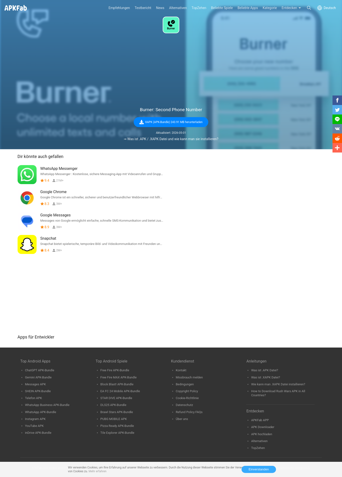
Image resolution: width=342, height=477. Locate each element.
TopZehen (258, 448)
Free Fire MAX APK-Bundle (118, 377)
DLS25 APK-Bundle (113, 405)
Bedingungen (185, 384)
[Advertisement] (171, 70)
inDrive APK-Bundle (38, 432)
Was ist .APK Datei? (264, 370)
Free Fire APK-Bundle (114, 370)
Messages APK (35, 384)
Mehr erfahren (97, 471)
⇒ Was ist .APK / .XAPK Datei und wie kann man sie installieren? (171, 139)
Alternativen (259, 441)
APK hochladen (261, 434)
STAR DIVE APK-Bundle (116, 398)
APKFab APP (260, 420)
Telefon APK (33, 398)
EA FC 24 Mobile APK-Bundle (120, 391)
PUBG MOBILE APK (113, 419)
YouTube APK (34, 426)
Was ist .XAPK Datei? (265, 377)
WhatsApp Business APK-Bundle (47, 405)
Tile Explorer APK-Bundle (117, 432)
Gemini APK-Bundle (38, 377)
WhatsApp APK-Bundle (40, 412)
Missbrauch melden (189, 377)
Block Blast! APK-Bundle (116, 384)
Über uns (182, 419)
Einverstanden (259, 469)
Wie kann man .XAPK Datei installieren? (278, 384)
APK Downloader (262, 427)
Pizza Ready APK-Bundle (117, 426)
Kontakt (181, 370)
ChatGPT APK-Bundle (39, 370)
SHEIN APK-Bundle (38, 391)
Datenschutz (184, 405)
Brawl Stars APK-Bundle (116, 412)
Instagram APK (35, 419)
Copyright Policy (187, 391)
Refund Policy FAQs (189, 412)
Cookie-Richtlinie (187, 398)
